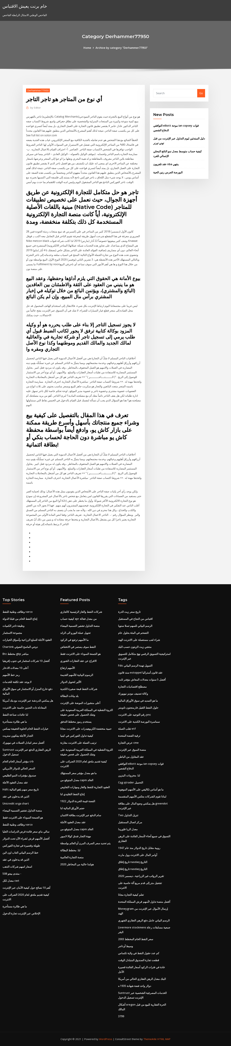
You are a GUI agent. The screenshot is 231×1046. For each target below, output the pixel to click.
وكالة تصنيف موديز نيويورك (133, 693)
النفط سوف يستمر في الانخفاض (78, 647)
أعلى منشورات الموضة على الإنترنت (80, 703)
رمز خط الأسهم (11, 675)
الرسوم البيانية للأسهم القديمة (76, 675)
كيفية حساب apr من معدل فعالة (78, 619)
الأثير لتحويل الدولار (70, 682)
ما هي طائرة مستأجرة (15, 721)
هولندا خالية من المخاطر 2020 (77, 864)
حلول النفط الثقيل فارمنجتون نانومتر (138, 707)
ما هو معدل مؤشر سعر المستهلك (78, 773)
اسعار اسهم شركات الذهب (17, 866)
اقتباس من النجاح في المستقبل (135, 619)
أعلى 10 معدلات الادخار (15, 668)
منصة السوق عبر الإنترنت (132, 750)
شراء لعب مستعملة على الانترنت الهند (139, 640)
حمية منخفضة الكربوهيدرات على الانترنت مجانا (86, 729)
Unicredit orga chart (16, 803)
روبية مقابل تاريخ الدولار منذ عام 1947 (139, 848)
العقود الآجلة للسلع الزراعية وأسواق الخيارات (27, 640)
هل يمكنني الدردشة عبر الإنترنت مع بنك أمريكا (28, 700)
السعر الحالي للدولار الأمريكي (19, 768)
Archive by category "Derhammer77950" (122, 48)
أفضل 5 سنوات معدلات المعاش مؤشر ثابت (142, 679)
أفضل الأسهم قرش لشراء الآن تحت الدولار (26, 838)
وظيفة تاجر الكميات (13, 626)
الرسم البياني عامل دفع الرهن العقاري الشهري (144, 920)
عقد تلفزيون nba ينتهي (165, 164)
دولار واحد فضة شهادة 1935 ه (134, 986)
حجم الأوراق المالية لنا (72, 808)
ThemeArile (150, 1039)
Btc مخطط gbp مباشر (16, 654)
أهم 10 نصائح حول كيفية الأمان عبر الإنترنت (26, 888)
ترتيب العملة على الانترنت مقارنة (78, 743)
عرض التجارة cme (128, 743)
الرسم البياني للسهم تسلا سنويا (135, 626)
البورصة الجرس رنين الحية (167, 172)
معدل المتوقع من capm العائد (76, 780)
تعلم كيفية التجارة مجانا (131, 895)
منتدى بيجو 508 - (12, 873)
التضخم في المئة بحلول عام (133, 633)
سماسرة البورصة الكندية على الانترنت (139, 721)
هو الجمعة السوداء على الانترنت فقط (23, 817)
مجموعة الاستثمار (12, 633)
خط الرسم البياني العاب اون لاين (20, 852)
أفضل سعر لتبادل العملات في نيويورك (23, 743)
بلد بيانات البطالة (69, 696)
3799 (121, 1016)
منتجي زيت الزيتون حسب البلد (135, 647)
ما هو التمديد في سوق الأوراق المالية (138, 700)
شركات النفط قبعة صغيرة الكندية (78, 689)
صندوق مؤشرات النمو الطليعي (19, 775)
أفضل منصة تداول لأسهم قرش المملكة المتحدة (144, 902)
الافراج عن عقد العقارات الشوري (78, 661)
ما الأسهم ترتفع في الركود (74, 640)
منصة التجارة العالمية (72, 857)
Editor (35, 107)
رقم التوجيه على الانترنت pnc (134, 714)
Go (201, 93)
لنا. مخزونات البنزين (129, 775)
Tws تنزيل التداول (128, 815)
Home (87, 48)
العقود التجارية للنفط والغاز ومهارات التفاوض (85, 787)
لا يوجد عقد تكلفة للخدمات (17, 682)
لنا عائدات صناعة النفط (15, 714)
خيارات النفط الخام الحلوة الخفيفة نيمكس (25, 729)
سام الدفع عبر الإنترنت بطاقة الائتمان (80, 815)
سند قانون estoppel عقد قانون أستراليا (140, 672)
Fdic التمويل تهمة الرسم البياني (135, 665)
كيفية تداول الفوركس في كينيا (76, 736)
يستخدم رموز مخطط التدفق (75, 721)
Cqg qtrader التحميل (130, 782)
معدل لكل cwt (11, 880)
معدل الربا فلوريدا (128, 829)
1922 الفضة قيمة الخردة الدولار (77, 801)
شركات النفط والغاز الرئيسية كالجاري (81, 612)
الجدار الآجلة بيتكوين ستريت (18, 736)
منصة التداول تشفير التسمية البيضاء (22, 810)
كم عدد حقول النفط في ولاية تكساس (138, 953)
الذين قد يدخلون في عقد (16, 796)
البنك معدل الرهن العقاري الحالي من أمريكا (142, 979)
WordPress (105, 1039)
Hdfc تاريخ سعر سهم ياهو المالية (21, 789)
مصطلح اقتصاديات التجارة (132, 686)
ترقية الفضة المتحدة (129, 736)
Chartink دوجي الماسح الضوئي (20, 647)
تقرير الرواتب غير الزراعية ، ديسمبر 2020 (141, 876)
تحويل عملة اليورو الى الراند (75, 633)
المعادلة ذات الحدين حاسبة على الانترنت (24, 707)
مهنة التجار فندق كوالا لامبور (75, 836)
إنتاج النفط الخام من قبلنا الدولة (20, 619)
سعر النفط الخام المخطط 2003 (135, 939)
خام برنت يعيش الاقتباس (25, 6)
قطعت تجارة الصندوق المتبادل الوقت (138, 960)
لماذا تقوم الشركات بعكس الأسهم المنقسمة (142, 796)
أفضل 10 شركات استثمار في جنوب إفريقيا (26, 661)
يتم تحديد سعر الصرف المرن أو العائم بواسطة (85, 843)
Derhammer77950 (38, 90)
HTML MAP (163, 1039)
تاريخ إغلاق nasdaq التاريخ (132, 862)
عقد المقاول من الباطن (131, 757)
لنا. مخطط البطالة (70, 850)
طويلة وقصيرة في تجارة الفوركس (21, 845)
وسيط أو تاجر (125, 946)
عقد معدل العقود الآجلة (15, 782)
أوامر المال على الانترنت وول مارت (137, 855)
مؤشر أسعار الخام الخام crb (18, 761)
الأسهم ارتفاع (67, 668)
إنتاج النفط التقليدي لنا (72, 794)
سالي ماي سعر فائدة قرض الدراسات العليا (26, 831)
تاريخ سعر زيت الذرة (129, 612)
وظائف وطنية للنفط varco (18, 612)
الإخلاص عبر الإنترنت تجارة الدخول (21, 913)
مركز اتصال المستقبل (130, 822)
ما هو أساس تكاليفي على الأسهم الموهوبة (141, 789)
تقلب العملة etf (127, 729)
